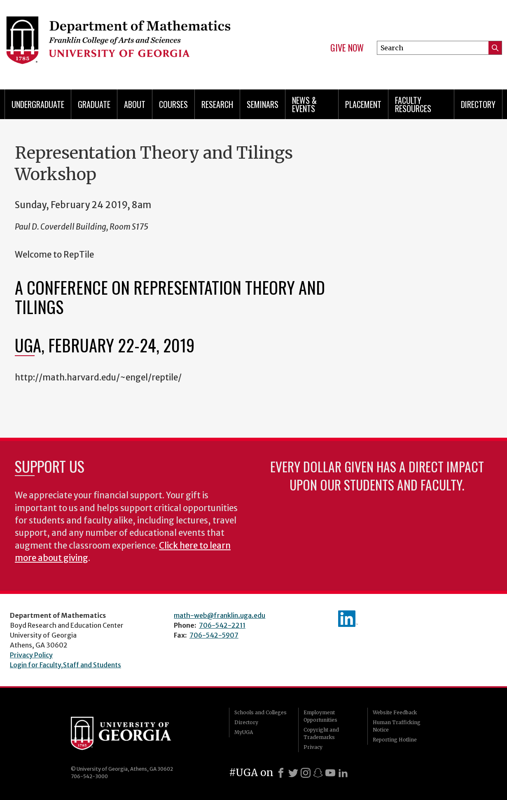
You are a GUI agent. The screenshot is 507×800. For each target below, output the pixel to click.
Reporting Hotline (395, 740)
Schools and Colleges (260, 712)
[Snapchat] (318, 773)
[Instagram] (306, 773)
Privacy (313, 747)
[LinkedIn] (343, 773)
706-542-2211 (222, 625)
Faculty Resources (413, 104)
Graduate (94, 104)
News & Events (304, 104)
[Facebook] (281, 773)
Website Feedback (395, 712)
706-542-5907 (213, 635)
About (134, 104)
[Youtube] (330, 773)
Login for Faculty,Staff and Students (65, 665)
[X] (293, 773)
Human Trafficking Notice (397, 726)
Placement (363, 104)
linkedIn (348, 618)
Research (217, 104)
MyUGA (243, 732)
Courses (173, 104)
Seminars (262, 104)
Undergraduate (38, 104)
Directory (478, 104)
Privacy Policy (31, 655)
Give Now (347, 48)
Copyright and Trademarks (321, 733)
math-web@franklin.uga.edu (219, 615)
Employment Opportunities (320, 716)
